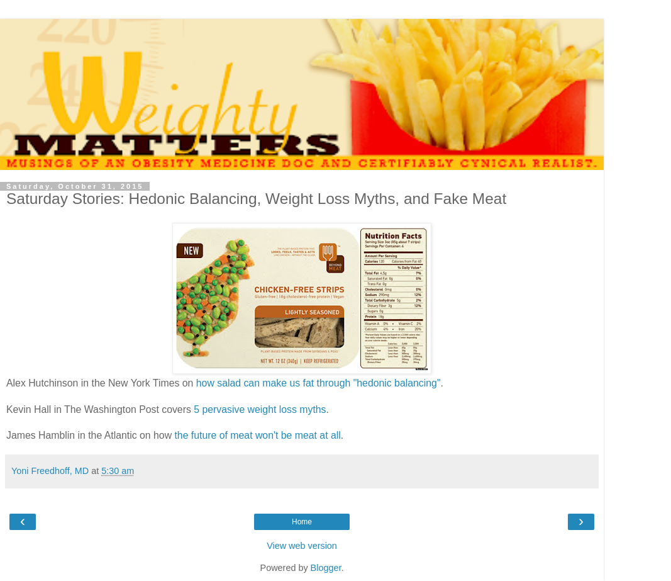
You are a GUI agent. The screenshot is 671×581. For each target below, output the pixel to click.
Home (302, 521)
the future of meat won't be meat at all (257, 435)
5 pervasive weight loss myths (260, 409)
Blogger (326, 568)
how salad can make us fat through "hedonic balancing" (318, 383)
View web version (302, 546)
